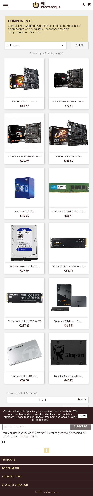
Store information (15, 484)
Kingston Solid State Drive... (68, 376)
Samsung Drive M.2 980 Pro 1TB (24, 321)
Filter (80, 45)
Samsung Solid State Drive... (68, 321)
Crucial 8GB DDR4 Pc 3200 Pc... (68, 211)
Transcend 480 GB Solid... (24, 376)
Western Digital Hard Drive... (24, 266)
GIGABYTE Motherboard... (24, 101)
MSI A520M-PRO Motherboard (68, 101)
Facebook (46, 450)
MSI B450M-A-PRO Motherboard (24, 156)
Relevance (35, 45)
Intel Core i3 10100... (24, 211)
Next (82, 400)
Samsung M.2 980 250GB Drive (68, 266)
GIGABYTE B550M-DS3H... (68, 156)
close (83, 415)
